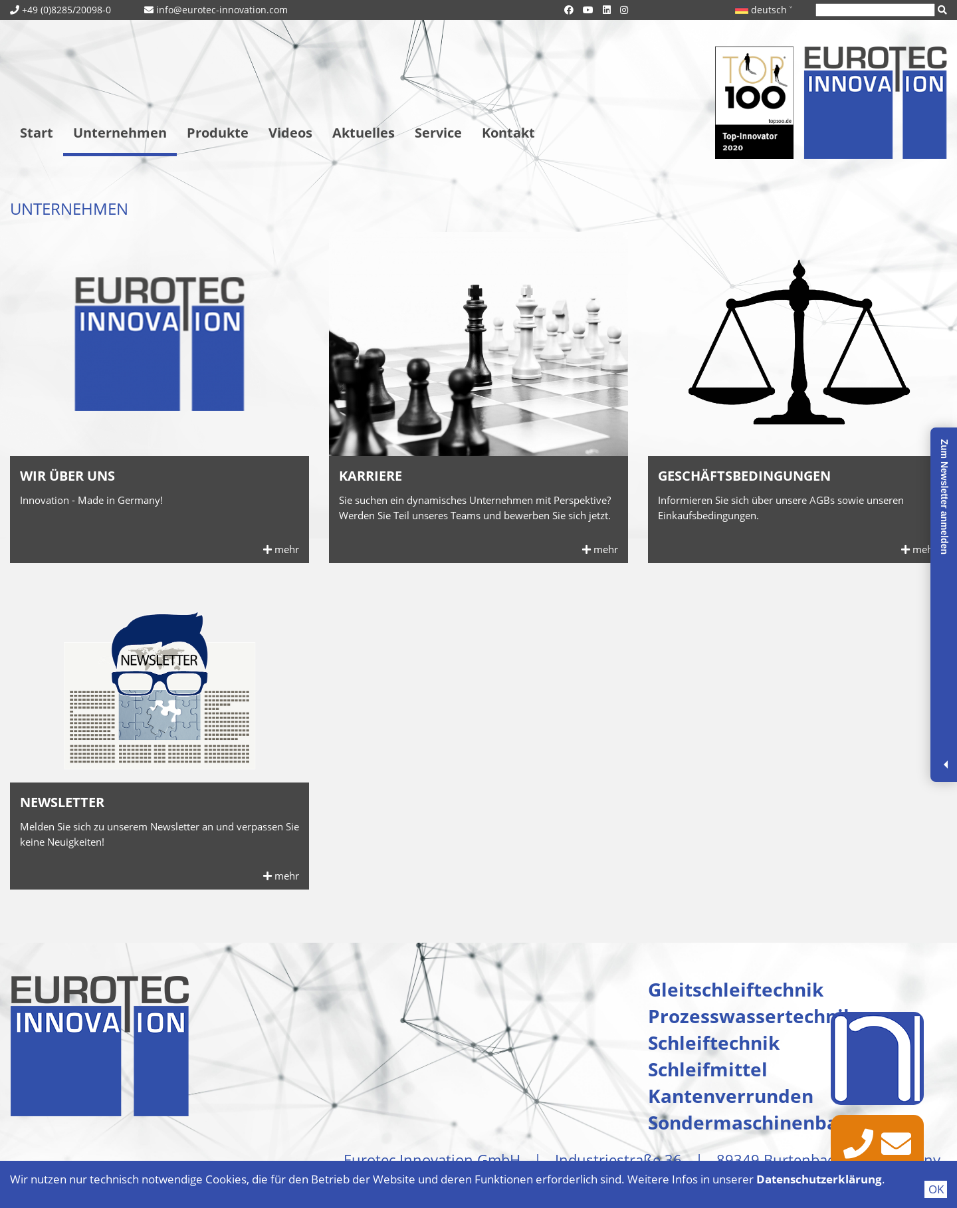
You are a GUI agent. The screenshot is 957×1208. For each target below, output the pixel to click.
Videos (290, 133)
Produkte (218, 133)
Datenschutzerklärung (819, 1179)
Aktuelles (363, 133)
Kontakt (508, 133)
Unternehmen (120, 133)
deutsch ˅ (763, 9)
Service (438, 133)
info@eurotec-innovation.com (222, 9)
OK (936, 1189)
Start (36, 133)
